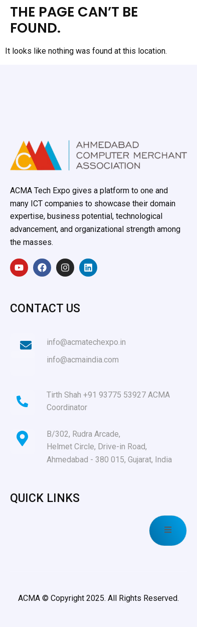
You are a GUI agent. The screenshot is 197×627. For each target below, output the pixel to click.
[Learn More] (98, 345)
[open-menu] (168, 530)
